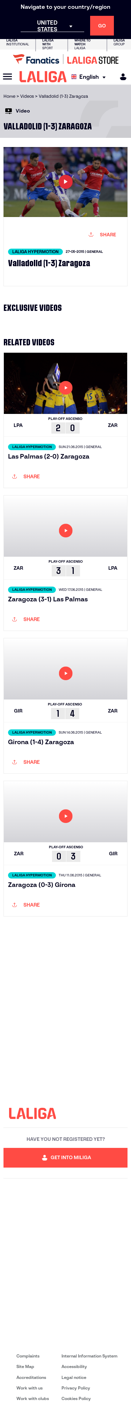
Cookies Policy (76, 1398)
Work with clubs (32, 1398)
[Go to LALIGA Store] (65, 59)
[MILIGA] (121, 77)
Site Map (25, 1366)
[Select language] (90, 77)
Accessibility (74, 1366)
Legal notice (73, 1377)
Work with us (29, 1388)
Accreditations (31, 1377)
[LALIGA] (43, 76)
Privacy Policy (75, 1388)
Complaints (27, 1356)
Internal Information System (89, 1356)
